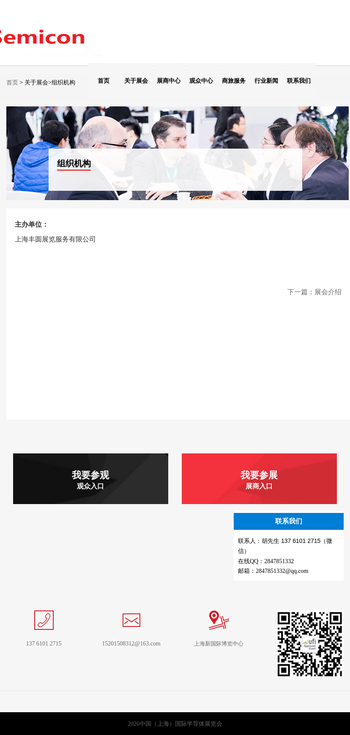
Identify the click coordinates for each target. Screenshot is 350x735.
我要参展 (259, 480)
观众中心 (201, 81)
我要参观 (90, 480)
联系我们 (299, 81)
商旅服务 (234, 81)
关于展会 (136, 81)
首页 (103, 81)
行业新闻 (266, 81)
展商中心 (168, 81)
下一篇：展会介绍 (314, 292)
